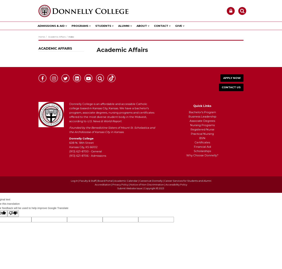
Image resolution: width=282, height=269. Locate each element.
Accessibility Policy (176, 184)
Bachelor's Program (202, 112)
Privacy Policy (120, 184)
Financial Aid (202, 146)
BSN (202, 138)
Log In (74, 180)
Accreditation (103, 184)
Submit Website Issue (129, 188)
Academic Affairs (57, 36)
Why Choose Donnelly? (202, 155)
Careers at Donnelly (150, 180)
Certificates (202, 142)
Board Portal (105, 180)
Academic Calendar (126, 180)
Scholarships (202, 151)
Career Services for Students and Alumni (187, 180)
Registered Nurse (202, 129)
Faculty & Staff (87, 180)
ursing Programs (203, 125)
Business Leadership (202, 116)
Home (41, 36)
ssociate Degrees (203, 121)
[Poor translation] (13, 213)
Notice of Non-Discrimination (147, 184)
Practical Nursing (202, 133)
